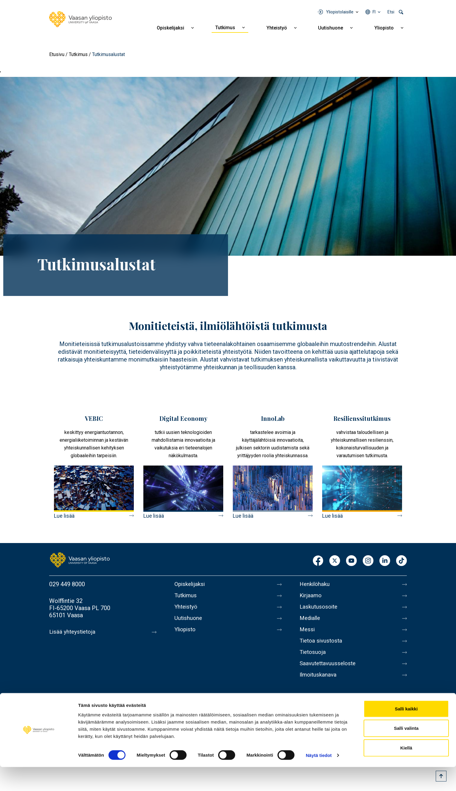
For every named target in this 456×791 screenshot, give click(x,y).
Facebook (318, 561)
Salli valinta (406, 752)
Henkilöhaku (316, 584)
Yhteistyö (276, 28)
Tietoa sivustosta (322, 646)
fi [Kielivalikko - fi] (374, 12)
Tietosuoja (313, 659)
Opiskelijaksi (170, 28)
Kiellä (406, 771)
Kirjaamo (311, 596)
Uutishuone (330, 28)
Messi (308, 634)
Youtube (351, 561)
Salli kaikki (406, 732)
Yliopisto (384, 28)
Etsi (390, 12)
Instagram (368, 561)
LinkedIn (384, 561)
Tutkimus (225, 27)
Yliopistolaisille (339, 12)
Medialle (311, 621)
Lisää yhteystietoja (73, 631)
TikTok (401, 561)
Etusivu (56, 54)
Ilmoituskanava (319, 684)
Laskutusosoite (320, 609)
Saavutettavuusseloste (329, 671)
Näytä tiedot (319, 779)
